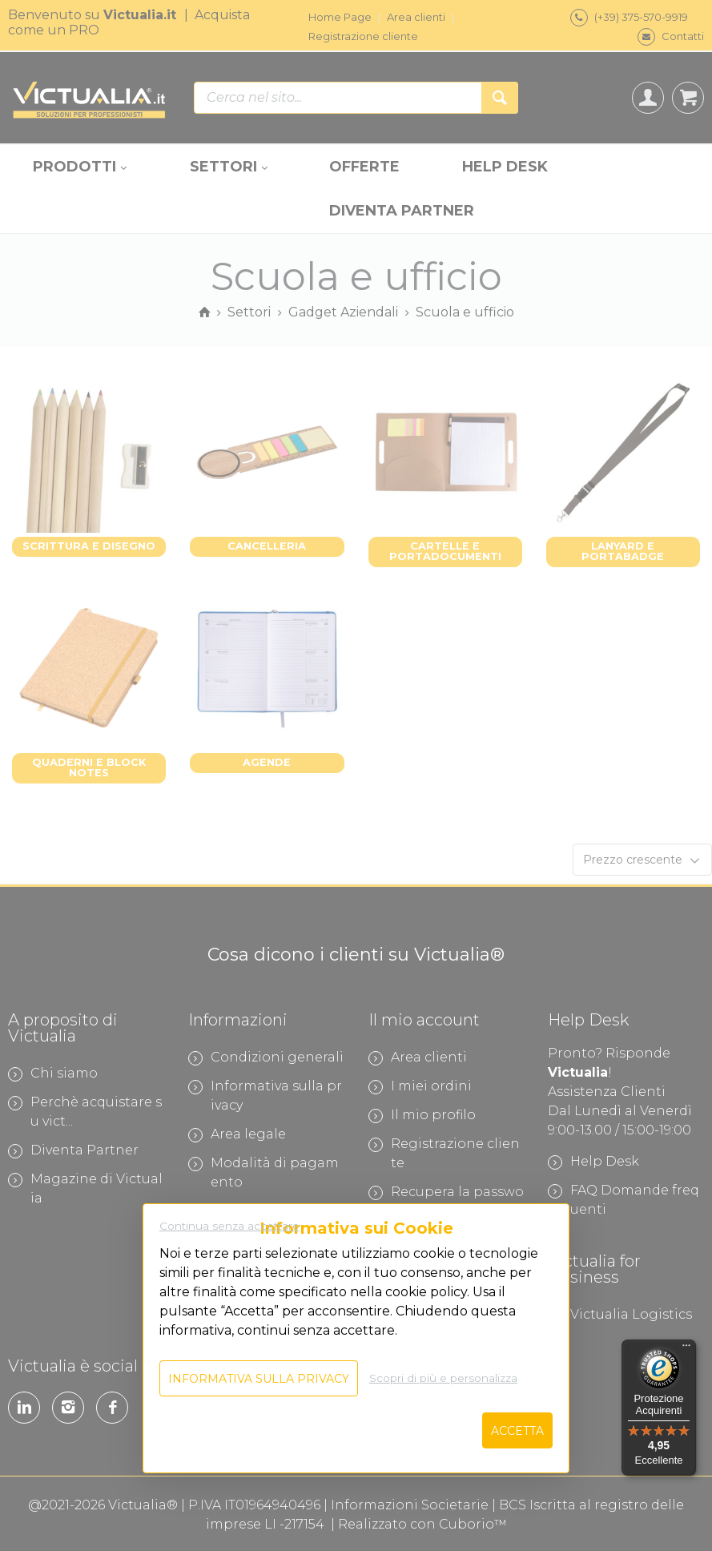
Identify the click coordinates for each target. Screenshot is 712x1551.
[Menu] (686, 1349)
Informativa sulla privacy (258, 1379)
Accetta (517, 1431)
